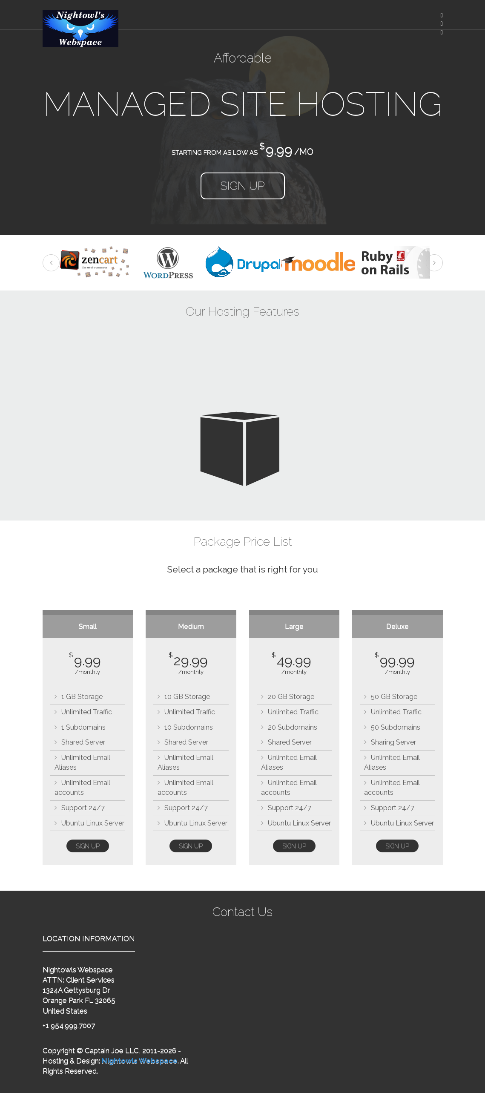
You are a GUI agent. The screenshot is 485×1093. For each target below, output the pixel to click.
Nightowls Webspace (140, 1060)
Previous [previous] (51, 262)
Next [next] (434, 262)
